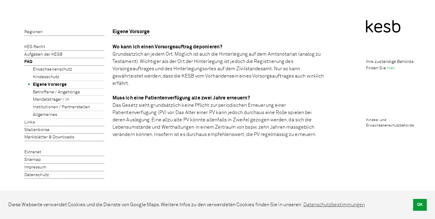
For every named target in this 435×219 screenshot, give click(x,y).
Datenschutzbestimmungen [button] (334, 205)
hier (390, 68)
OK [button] (420, 204)
